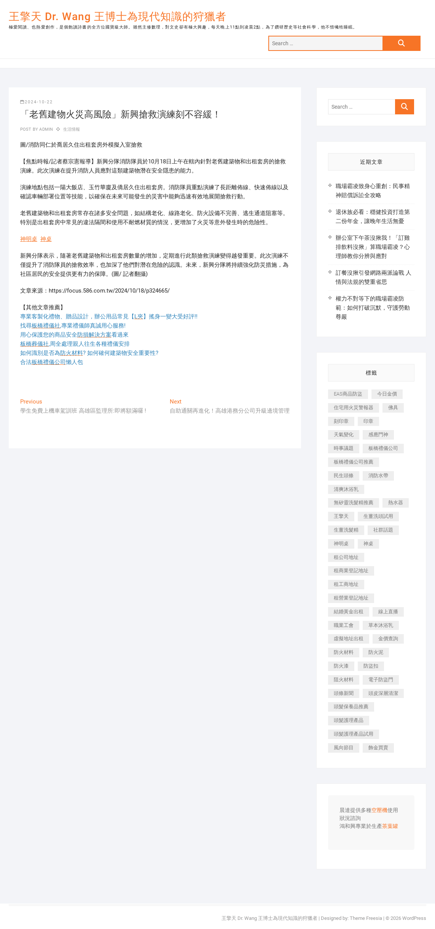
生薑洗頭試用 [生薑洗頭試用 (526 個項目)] (378, 516)
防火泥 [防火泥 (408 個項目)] (375, 652)
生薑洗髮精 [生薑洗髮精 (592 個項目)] (346, 530)
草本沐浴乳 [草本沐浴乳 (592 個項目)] (380, 625)
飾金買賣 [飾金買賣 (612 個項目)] (378, 747)
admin (45, 129)
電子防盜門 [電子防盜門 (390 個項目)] (380, 679)
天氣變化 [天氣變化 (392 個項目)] (344, 434)
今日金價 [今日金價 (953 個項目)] (387, 394)
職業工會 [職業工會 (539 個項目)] (344, 625)
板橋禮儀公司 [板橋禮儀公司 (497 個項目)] (383, 448)
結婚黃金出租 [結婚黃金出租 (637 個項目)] (348, 611)
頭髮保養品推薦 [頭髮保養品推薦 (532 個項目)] (351, 706)
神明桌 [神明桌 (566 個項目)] (341, 543)
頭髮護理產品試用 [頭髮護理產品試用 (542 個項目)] (353, 734)
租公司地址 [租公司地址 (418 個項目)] (346, 557)
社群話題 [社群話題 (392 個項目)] (383, 530)
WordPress (414, 918)
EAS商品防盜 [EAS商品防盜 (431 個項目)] (348, 394)
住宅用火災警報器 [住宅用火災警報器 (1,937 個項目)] (353, 407)
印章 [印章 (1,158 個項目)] (368, 421)
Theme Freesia (366, 918)
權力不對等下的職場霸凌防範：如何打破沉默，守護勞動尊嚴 (373, 307)
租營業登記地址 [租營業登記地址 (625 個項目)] (351, 598)
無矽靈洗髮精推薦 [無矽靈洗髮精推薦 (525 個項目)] (353, 502)
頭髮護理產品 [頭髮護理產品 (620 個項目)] (348, 720)
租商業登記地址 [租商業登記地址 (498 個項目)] (351, 570)
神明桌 (28, 239)
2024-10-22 (36, 102)
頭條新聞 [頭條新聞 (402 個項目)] (344, 693)
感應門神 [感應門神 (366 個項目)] (378, 434)
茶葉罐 (390, 826)
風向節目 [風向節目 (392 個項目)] (344, 747)
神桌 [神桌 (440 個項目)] (368, 543)
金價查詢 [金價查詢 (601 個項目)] (388, 638)
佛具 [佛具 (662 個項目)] (393, 407)
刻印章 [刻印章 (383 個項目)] (341, 421)
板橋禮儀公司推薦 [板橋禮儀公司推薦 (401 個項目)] (353, 462)
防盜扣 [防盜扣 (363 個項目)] (370, 666)
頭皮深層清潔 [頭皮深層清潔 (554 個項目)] (383, 693)
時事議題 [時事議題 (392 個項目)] (344, 448)
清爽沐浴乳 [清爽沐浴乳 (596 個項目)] (346, 489)
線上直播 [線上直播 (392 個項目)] (388, 611)
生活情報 (71, 129)
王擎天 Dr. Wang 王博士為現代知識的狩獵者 (117, 16)
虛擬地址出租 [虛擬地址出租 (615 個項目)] (348, 638)
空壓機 (379, 810)
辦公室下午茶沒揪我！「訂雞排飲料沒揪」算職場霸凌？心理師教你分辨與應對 (373, 247)
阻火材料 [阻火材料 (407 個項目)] (344, 679)
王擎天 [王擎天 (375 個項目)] (341, 516)
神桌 (46, 239)
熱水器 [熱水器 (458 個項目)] (395, 502)
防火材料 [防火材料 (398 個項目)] (344, 652)
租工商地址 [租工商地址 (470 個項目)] (346, 584)
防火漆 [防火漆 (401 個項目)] (341, 666)
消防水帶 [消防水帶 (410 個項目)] (378, 475)
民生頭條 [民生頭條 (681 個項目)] (344, 475)
